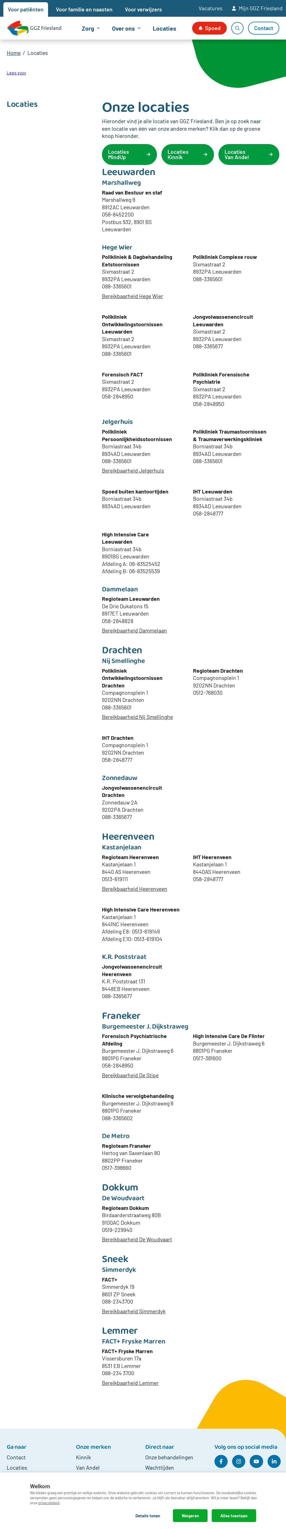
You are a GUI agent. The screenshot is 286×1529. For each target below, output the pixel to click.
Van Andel (88, 1467)
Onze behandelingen (169, 1457)
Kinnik (83, 1457)
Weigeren (190, 1515)
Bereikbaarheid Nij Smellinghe (137, 716)
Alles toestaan (233, 1515)
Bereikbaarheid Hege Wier (132, 296)
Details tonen (147, 1515)
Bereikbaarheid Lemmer (130, 1382)
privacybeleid (48, 1502)
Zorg (88, 28)
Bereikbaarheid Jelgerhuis (133, 470)
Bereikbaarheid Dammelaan (134, 630)
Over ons (123, 28)
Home (14, 52)
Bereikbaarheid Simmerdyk (134, 1311)
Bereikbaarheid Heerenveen (134, 888)
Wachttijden (159, 1467)
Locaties (164, 28)
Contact (16, 1457)
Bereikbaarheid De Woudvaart (137, 1239)
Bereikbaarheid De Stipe (130, 1075)
